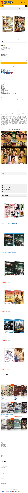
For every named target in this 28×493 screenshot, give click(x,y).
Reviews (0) (10, 78)
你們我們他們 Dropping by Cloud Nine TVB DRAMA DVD (7, 398)
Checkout (2, 478)
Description (4, 78)
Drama (5, 70)
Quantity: (2, 59)
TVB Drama (8, 70)
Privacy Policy (3, 468)
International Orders (4, 466)
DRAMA (6, 71)
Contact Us (2, 454)
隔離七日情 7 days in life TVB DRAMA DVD (20, 415)
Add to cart (14, 63)
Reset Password (3, 474)
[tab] (4, 79)
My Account (2, 473)
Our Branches (3, 467)
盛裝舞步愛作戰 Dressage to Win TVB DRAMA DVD (7, 415)
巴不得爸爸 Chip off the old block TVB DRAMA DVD (20, 432)
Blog (1, 459)
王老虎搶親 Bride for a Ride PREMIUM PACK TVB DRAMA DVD (20, 398)
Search (26, 6)
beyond (3, 71)
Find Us (2, 455)
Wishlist (2, 475)
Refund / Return (3, 456)
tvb (7, 71)
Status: (2, 45)
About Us (2, 463)
